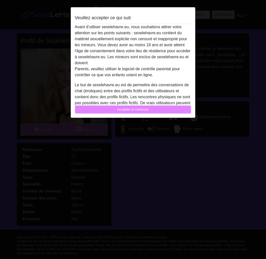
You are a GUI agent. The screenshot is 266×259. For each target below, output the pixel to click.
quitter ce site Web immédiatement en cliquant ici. (133, 63)
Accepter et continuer (133, 109)
